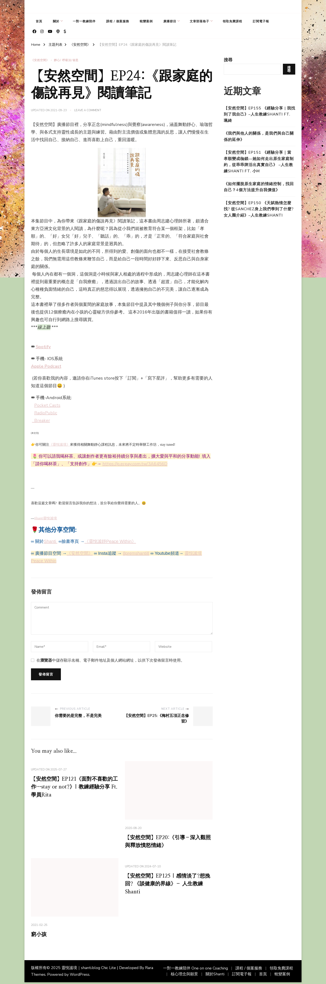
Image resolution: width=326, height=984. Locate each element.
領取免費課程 (232, 21)
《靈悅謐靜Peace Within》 (110, 540)
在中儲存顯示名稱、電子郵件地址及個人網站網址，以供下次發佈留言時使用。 (110, 659)
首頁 (39, 21)
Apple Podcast (46, 366)
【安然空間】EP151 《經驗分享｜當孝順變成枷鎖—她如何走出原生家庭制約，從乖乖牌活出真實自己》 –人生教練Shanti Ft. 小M (259, 161)
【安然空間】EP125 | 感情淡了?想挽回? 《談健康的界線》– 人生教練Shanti (168, 886)
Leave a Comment (87, 110)
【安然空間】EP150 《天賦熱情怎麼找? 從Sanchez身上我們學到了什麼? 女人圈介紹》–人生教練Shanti (259, 209)
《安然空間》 (40, 60)
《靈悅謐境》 (59, 444)
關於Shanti (215, 975)
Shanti (50, 540)
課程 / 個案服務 (117, 21)
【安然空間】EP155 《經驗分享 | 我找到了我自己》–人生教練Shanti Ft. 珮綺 (259, 114)
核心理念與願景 (184, 975)
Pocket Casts (47, 405)
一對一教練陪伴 (84, 21)
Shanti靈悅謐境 (45, 518)
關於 (56, 21)
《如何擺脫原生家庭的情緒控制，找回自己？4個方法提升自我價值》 (259, 187)
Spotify (43, 346)
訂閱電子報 (261, 21)
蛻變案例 (146, 21)
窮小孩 (40, 935)
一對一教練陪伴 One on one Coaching (195, 970)
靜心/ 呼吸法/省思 (66, 60)
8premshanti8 (136, 552)
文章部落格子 (199, 21)
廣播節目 (169, 21)
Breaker (41, 420)
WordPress (79, 976)
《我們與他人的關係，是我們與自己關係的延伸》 (259, 136)
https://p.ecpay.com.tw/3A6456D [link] (134, 463)
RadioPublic (45, 412)
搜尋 (228, 60)
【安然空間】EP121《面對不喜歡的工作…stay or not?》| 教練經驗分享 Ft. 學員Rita (74, 787)
